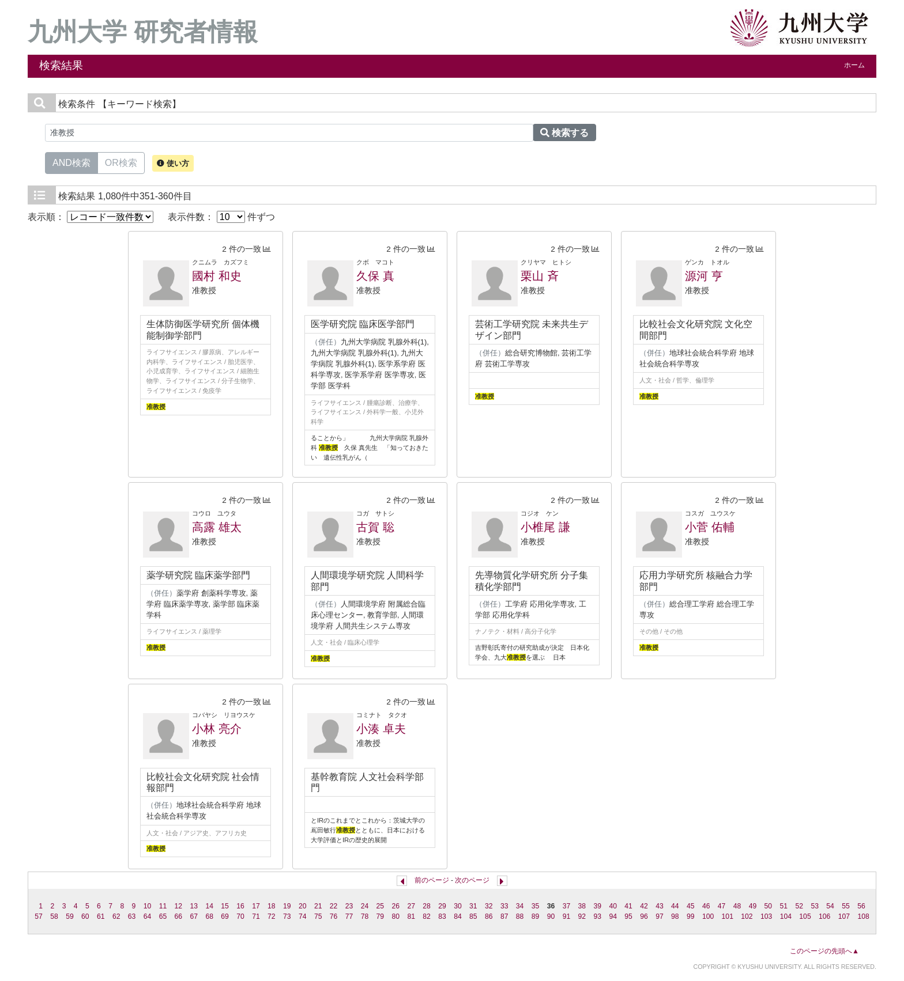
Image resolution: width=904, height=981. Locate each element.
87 (504, 916)
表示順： (90, 217)
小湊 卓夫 (381, 728)
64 (148, 916)
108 (863, 916)
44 (675, 906)
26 (395, 906)
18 (272, 906)
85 (473, 916)
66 (179, 916)
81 (411, 916)
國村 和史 (217, 276)
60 (85, 916)
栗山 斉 (540, 276)
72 (272, 916)
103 (766, 916)
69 (225, 916)
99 (691, 916)
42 (644, 906)
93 (597, 916)
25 (380, 906)
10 (148, 906)
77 (349, 916)
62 (116, 916)
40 (613, 906)
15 (225, 906)
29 (442, 906)
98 (675, 916)
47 (722, 906)
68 (209, 916)
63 (132, 916)
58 (54, 916)
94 (613, 916)
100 (708, 916)
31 (473, 906)
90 (551, 916)
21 (318, 906)
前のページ (432, 880)
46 (706, 906)
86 (489, 916)
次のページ (472, 880)
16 (240, 906)
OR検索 (121, 162)
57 (39, 916)
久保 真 (375, 276)
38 (582, 906)
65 (163, 916)
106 (824, 916)
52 (799, 906)
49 (753, 906)
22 (334, 906)
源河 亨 (704, 276)
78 (365, 916)
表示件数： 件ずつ (221, 217)
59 (70, 916)
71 (256, 916)
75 (318, 916)
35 (536, 906)
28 (427, 906)
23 (349, 906)
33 (504, 906)
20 (303, 906)
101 (727, 916)
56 (861, 906)
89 (536, 916)
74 (303, 916)
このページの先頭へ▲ (824, 951)
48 (737, 906)
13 (194, 906)
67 (194, 916)
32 (489, 906)
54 (830, 906)
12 (179, 906)
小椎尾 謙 (545, 527)
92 (582, 916)
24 (365, 906)
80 (395, 916)
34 (520, 906)
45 (691, 906)
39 (597, 906)
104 (786, 916)
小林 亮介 (217, 728)
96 (644, 916)
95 (628, 916)
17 (256, 906)
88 (520, 916)
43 (660, 906)
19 (287, 906)
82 (427, 916)
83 (442, 916)
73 (287, 916)
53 (815, 906)
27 (411, 906)
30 (458, 906)
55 (846, 906)
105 (805, 916)
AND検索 (71, 162)
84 (458, 916)
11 (163, 906)
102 (746, 916)
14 (209, 906)
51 (784, 906)
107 (844, 916)
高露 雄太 (217, 527)
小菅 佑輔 (709, 527)
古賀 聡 (375, 527)
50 (768, 906)
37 (567, 906)
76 (334, 916)
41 (628, 906)
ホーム (854, 65)
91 (567, 916)
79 (380, 916)
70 (240, 916)
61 (101, 916)
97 (660, 916)
